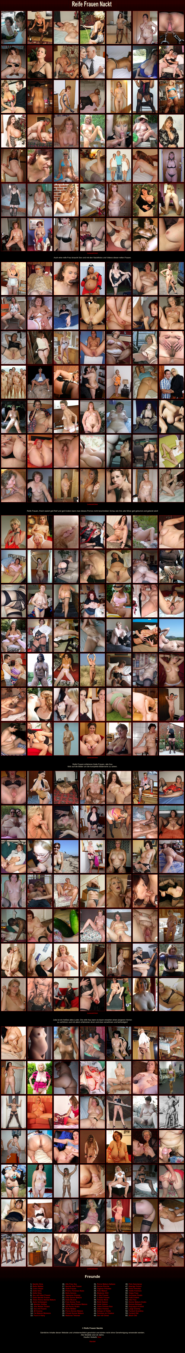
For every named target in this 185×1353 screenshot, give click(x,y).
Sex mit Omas (103, 1315)
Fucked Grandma (136, 1311)
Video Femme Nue (105, 1307)
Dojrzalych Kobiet (136, 1307)
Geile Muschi (70, 1300)
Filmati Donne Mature (74, 1313)
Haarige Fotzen (135, 1286)
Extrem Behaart (135, 1304)
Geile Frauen (70, 1289)
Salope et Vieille (104, 1311)
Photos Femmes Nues (74, 1291)
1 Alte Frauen (102, 1295)
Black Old (133, 1315)
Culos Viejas (38, 1289)
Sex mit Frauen (40, 1309)
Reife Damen (102, 1302)
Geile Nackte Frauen (41, 1298)
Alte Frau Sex (71, 1284)
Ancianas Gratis (135, 1295)
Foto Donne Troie (72, 1302)
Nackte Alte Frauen (73, 1286)
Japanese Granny (72, 1295)
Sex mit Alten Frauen (41, 1295)
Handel (92, 1341)
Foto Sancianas (135, 1284)
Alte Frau (132, 1300)
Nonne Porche (103, 1286)
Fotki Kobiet (134, 1298)
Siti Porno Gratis (72, 1307)
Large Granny (134, 1309)
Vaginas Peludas (104, 1289)
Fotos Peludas (135, 1289)
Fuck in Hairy (39, 1315)
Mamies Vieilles (40, 1304)
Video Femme (103, 1309)
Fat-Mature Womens (42, 1313)
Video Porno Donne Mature (44, 1300)
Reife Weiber (38, 1286)
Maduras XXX (103, 1293)
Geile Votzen (102, 1304)
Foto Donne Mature (73, 1298)
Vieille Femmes (135, 1291)
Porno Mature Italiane (106, 1284)
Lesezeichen (92, 253)
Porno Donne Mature (74, 1311)
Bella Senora (70, 1293)
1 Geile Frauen (103, 1298)
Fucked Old (133, 1313)
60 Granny (38, 1311)
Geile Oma (37, 1291)
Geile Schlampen (40, 1302)
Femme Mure (102, 1300)
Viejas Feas (133, 1293)
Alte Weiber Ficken (42, 1307)
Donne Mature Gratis (137, 1302)
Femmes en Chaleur (105, 1313)
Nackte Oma (38, 1284)
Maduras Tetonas (72, 1315)
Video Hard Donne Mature (76, 1304)
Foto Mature (102, 1291)
